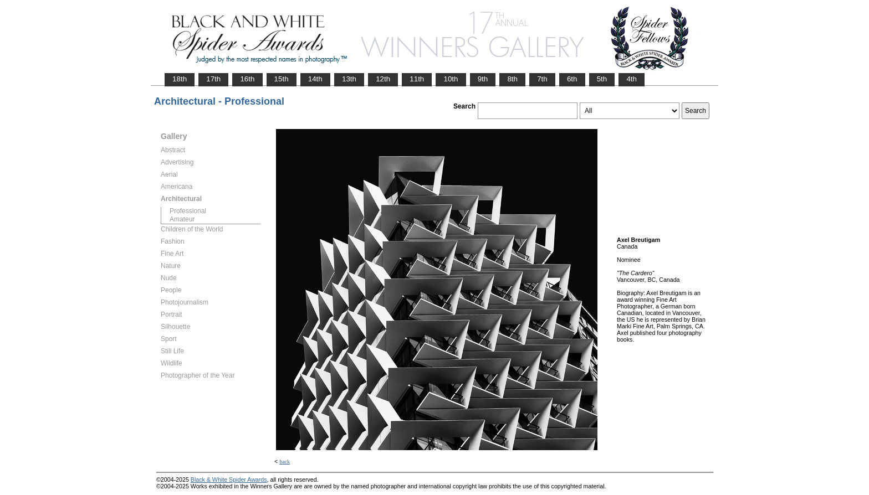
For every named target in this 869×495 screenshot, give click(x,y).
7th (542, 79)
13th (349, 79)
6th (572, 79)
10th (450, 79)
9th (483, 79)
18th (179, 79)
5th (602, 79)
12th (383, 79)
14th (315, 79)
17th (213, 79)
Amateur (182, 219)
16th (247, 79)
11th (416, 79)
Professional (188, 211)
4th (631, 79)
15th (281, 79)
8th (512, 79)
